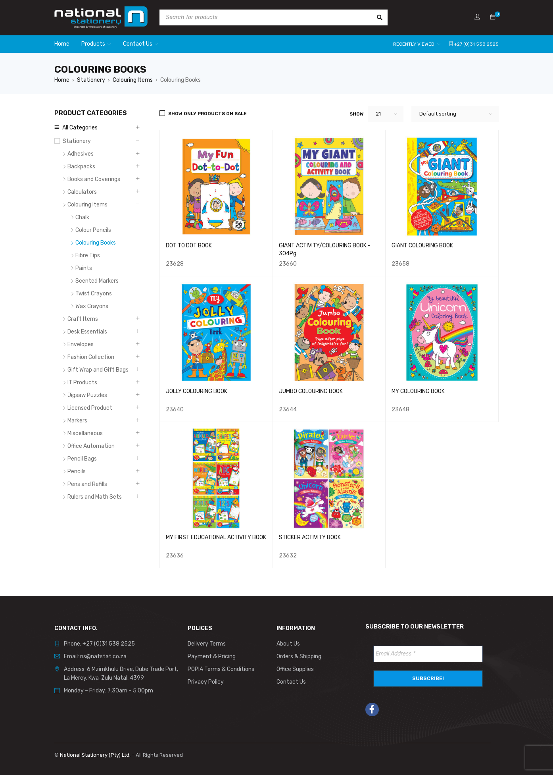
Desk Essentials (87, 331)
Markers (77, 420)
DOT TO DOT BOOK (189, 245)
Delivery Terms (207, 643)
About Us (288, 643)
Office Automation (91, 446)
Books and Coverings (93, 179)
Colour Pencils (93, 230)
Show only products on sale (207, 113)
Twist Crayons (93, 293)
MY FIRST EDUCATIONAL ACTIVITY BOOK (216, 537)
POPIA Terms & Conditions (221, 669)
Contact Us (291, 682)
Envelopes (80, 344)
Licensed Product (89, 408)
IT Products (82, 382)
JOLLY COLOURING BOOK (196, 391)
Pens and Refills (87, 484)
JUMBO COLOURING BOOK (311, 391)
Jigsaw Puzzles (87, 395)
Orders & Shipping (298, 656)
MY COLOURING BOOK (418, 391)
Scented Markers (97, 281)
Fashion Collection (90, 357)
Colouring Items (133, 80)
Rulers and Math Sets (94, 497)
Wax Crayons (91, 306)
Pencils (76, 471)
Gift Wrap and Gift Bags (98, 369)
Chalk (82, 217)
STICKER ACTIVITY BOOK (310, 537)
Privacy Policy (206, 682)
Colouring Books (95, 242)
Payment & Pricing (212, 656)
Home (61, 80)
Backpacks (81, 166)
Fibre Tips (87, 255)
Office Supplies (295, 669)
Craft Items (82, 319)
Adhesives (80, 153)
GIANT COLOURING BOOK (422, 245)
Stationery (91, 80)
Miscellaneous (85, 433)
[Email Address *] (428, 654)
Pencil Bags (82, 458)
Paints (83, 268)
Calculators (82, 192)
